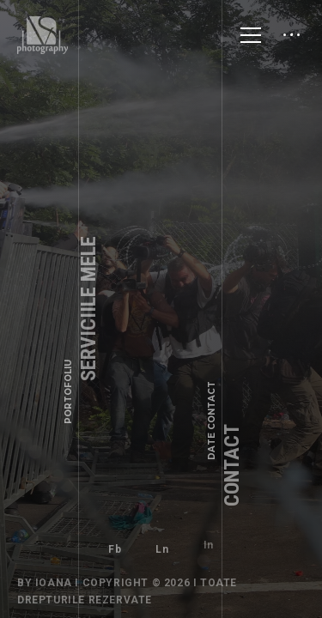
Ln (161, 544)
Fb (114, 549)
